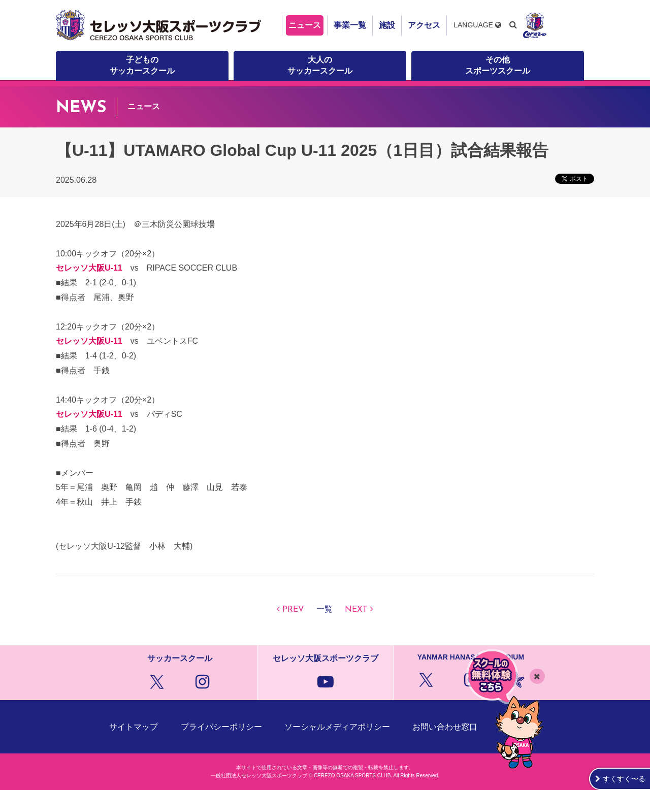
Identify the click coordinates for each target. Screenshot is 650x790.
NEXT (356, 610)
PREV (293, 610)
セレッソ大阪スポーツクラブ (160, 25)
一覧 (324, 610)
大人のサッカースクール (319, 65)
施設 (387, 25)
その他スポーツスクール (497, 65)
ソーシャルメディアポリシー (337, 726)
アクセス (424, 25)
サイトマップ (133, 726)
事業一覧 (350, 25)
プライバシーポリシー (221, 726)
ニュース (304, 25)
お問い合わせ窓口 (444, 726)
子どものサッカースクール (142, 65)
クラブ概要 (520, 726)
